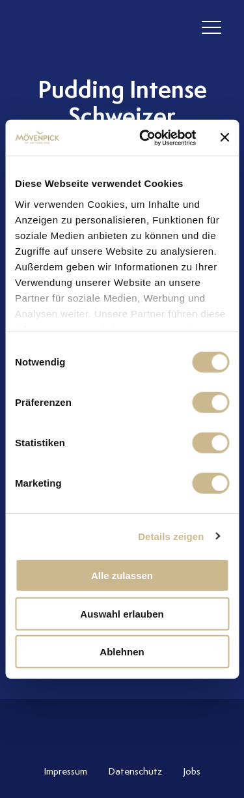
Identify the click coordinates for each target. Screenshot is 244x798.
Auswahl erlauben (121, 613)
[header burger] (211, 27)
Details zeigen (171, 535)
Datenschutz (135, 771)
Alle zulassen (122, 575)
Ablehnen (122, 651)
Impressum (65, 771)
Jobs (191, 771)
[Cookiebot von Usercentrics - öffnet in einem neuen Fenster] (145, 137)
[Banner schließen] (224, 137)
